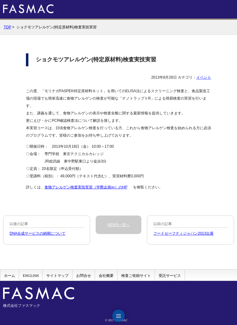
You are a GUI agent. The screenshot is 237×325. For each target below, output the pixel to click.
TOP (7, 27)
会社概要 (106, 276)
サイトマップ (57, 276)
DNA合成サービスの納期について (37, 233)
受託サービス (170, 276)
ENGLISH (31, 276)
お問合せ (83, 276)
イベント (203, 77)
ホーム (9, 276)
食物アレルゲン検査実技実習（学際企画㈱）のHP (85, 187)
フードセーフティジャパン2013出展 (183, 233)
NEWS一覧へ (118, 225)
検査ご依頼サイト (136, 276)
